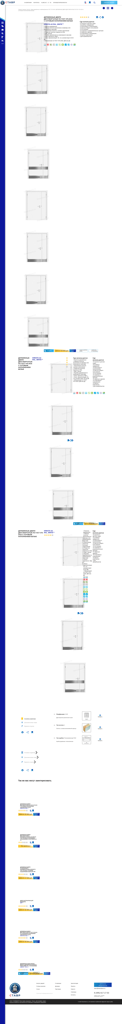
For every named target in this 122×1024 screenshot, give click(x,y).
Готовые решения (40, 1005)
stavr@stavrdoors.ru (60, 2)
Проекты (73, 1005)
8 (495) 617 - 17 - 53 (46, 2)
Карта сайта (110, 1021)
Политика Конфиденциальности (44, 1013)
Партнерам (58, 1008)
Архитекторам (74, 1003)
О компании (28, 2)
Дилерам (57, 1005)
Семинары (73, 1011)
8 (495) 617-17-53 (101, 1012)
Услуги (38, 1008)
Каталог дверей (40, 1003)
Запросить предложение (103, 1004)
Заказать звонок (109, 2)
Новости (73, 1008)
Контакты (36, 2)
